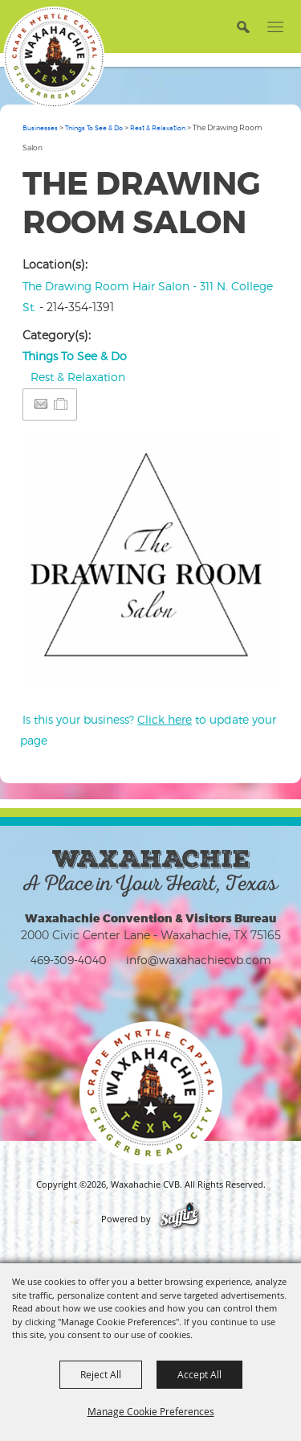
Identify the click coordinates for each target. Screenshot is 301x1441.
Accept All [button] (199, 1374)
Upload (250, 673)
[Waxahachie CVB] (53, 57)
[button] (242, 26)
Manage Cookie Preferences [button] (150, 1411)
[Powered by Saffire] (179, 1219)
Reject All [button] (100, 1374)
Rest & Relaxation (157, 128)
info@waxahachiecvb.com (198, 960)
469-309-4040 (69, 960)
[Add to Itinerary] (61, 404)
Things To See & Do (94, 128)
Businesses (40, 128)
